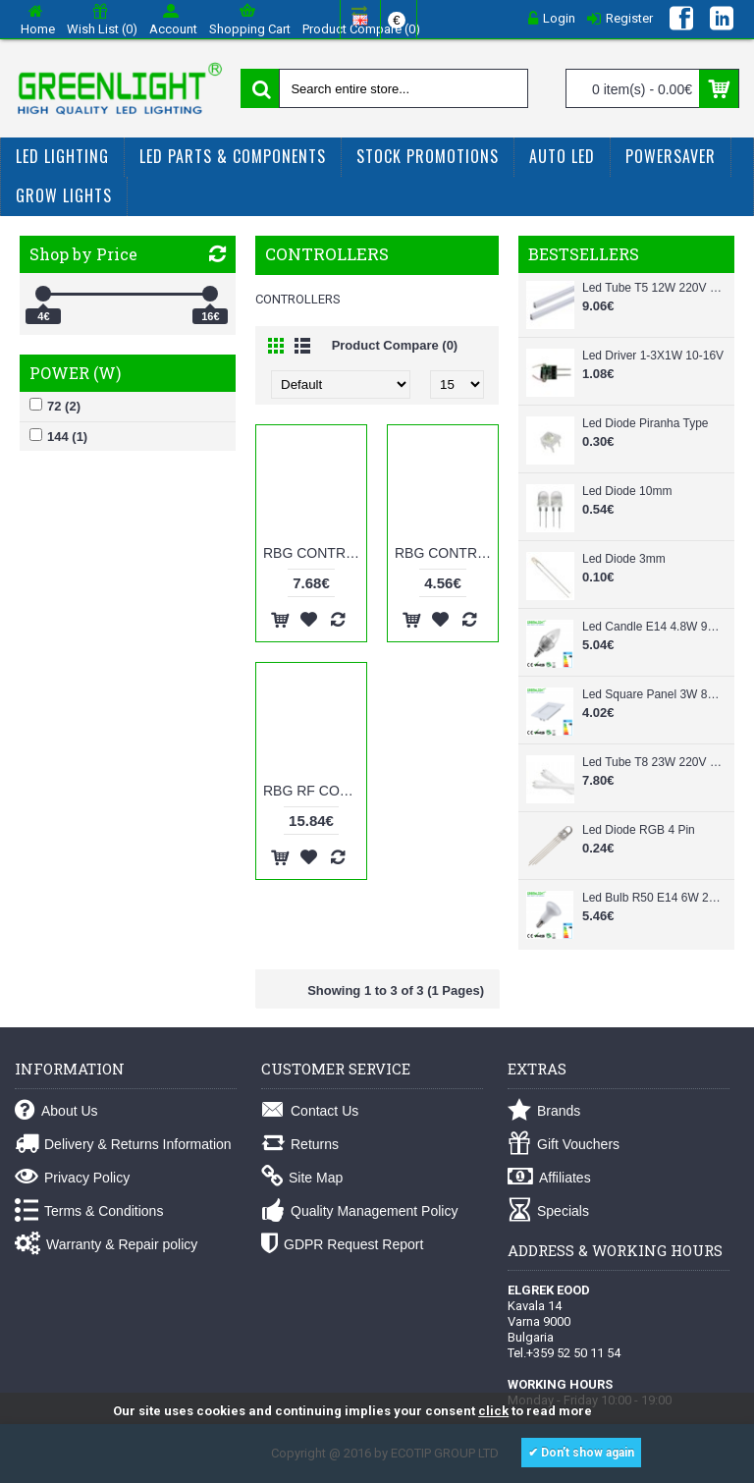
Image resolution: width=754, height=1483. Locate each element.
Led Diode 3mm (624, 559)
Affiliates (549, 1178)
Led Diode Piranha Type (645, 423)
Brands (544, 1111)
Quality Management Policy (359, 1211)
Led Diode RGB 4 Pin (638, 830)
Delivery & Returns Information (123, 1144)
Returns (300, 1144)
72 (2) (55, 405)
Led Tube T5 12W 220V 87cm (653, 288)
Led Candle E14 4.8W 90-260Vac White (653, 626)
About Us (56, 1111)
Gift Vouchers (563, 1144)
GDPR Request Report (342, 1245)
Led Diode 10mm (627, 491)
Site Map (302, 1178)
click (493, 1410)
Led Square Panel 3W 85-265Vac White (653, 694)
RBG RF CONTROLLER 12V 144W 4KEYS (314, 790)
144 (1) (58, 436)
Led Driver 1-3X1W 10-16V (653, 355)
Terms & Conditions (89, 1211)
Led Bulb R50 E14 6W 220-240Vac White (653, 898)
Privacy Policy (72, 1178)
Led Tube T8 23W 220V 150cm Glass (653, 762)
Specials (548, 1211)
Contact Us (309, 1111)
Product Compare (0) (395, 345)
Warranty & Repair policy (106, 1245)
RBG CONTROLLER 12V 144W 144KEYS (314, 553)
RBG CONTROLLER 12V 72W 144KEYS (446, 553)
